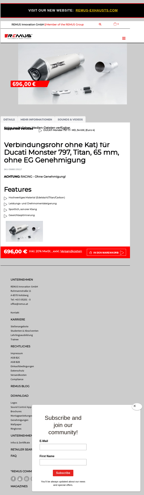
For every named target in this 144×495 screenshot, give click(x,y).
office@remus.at (19, 303)
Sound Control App (21, 407)
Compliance (17, 379)
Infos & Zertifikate (20, 442)
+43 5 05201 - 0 (23, 299)
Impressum (17, 353)
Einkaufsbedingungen (22, 366)
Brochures (16, 411)
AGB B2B (15, 362)
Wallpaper (16, 424)
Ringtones (16, 428)
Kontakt (15, 312)
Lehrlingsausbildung (22, 335)
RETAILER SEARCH (23, 449)
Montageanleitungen (22, 415)
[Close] (137, 407)
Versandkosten (71, 251)
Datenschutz (17, 370)
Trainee (15, 339)
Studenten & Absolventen (25, 330)
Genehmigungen (20, 420)
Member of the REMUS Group (65, 24)
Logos (14, 402)
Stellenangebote (20, 326)
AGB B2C (15, 357)
